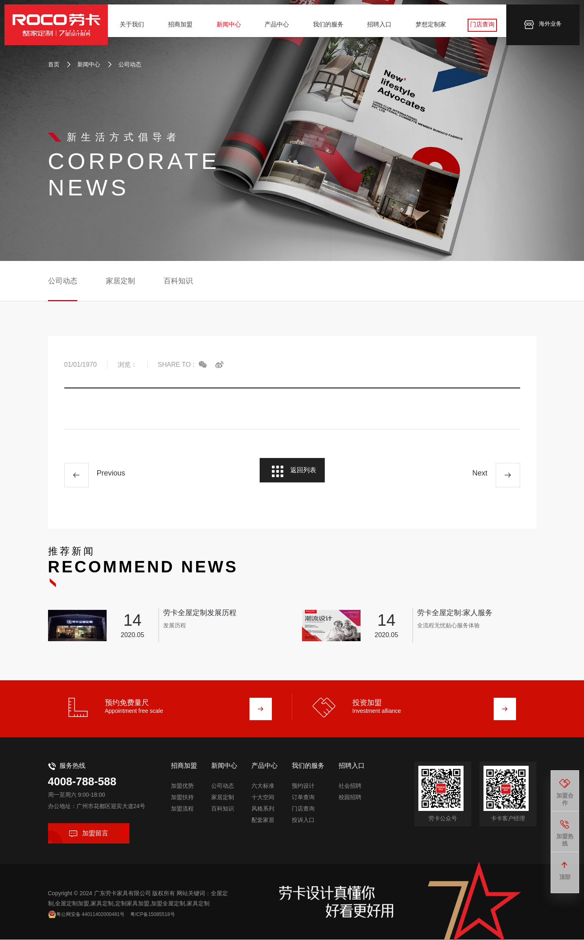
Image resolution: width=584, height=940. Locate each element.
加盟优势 (182, 778)
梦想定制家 (428, 27)
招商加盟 (183, 27)
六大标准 (263, 778)
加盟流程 (182, 801)
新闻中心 (230, 27)
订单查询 (303, 790)
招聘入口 (378, 27)
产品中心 (277, 27)
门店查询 (479, 27)
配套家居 (263, 812)
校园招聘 (350, 790)
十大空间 (263, 790)
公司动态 (124, 64)
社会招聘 (350, 778)
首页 (53, 64)
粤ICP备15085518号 (169, 910)
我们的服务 (328, 27)
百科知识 (178, 281)
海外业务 (539, 28)
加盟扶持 (182, 790)
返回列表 (293, 476)
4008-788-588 (93, 776)
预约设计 (303, 778)
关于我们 (135, 27)
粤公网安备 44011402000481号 (98, 910)
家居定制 (120, 281)
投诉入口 (303, 812)
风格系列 (263, 801)
